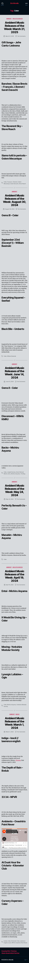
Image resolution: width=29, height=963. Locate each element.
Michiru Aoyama (15, 473)
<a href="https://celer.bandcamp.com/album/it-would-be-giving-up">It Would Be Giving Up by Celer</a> (14, 628)
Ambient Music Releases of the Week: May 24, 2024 (14, 490)
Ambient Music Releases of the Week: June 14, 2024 (14, 372)
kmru (9, 473)
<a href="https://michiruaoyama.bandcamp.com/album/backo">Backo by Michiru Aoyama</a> (14, 458)
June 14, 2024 (10, 381)
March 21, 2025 (10, 36)
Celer (5, 182)
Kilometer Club (15, 941)
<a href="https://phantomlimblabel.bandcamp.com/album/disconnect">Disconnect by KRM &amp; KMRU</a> (14, 427)
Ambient (9, 18)
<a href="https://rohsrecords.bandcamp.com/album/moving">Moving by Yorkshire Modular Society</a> (14, 657)
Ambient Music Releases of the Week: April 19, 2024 (14, 575)
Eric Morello (14, 3)
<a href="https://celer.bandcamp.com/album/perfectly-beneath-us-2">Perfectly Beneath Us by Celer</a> (14, 516)
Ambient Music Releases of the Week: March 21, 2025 (14, 27)
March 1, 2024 (10, 732)
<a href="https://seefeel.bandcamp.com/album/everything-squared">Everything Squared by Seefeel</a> (14, 308)
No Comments (21, 36)
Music (18, 714)
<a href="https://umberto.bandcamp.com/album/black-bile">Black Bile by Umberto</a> (14, 336)
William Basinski (11, 356)
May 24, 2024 (10, 499)
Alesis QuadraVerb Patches (10, 953)
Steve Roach (22, 183)
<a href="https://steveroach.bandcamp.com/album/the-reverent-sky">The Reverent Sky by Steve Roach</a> (14, 137)
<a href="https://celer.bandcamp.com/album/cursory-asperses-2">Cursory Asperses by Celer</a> (14, 911)
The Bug (23, 473)
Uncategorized (17, 18)
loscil (9, 942)
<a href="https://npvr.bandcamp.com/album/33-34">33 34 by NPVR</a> (14, 805)
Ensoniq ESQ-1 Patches (9, 951)
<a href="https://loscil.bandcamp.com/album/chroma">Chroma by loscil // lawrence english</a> (14, 749)
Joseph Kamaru (11, 472)
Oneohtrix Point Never (21, 942)
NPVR (13, 942)
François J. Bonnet (12, 182)
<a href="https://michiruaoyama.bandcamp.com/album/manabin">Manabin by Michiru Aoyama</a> (14, 546)
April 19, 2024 (9, 584)
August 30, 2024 (9, 209)
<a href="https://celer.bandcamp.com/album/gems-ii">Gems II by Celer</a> (14, 395)
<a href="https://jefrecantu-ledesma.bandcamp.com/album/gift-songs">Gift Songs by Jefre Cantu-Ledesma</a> (14, 53)
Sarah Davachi (14, 183)
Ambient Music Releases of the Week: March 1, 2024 (14, 722)
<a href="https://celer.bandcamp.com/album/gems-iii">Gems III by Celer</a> (14, 223)
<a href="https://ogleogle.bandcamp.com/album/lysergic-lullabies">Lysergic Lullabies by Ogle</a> (14, 685)
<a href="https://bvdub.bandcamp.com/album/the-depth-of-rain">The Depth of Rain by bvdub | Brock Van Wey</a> (14, 778)
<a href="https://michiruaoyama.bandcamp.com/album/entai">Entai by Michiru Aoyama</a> (14, 599)
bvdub (5, 941)
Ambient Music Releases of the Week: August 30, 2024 (14, 200)
